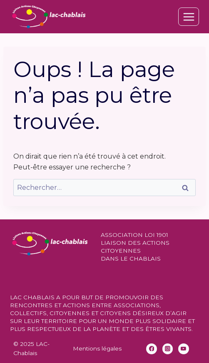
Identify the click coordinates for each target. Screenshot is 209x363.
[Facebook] (151, 348)
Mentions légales (97, 348)
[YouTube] (183, 348)
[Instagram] (167, 348)
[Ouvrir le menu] (188, 16)
